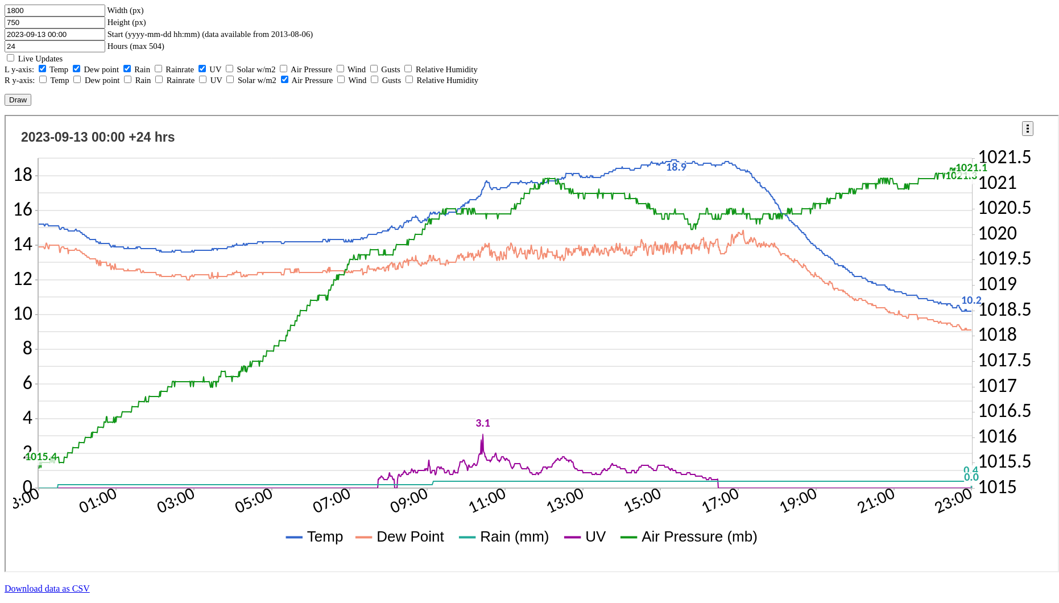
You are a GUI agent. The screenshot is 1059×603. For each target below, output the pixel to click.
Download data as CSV (47, 588)
